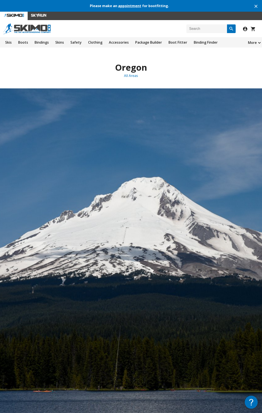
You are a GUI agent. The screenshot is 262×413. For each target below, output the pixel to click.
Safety (76, 42)
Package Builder (148, 42)
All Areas (131, 75)
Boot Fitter (177, 42)
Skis (8, 42)
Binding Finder (206, 42)
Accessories (119, 42)
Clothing (95, 42)
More (252, 42)
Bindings (42, 42)
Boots (23, 42)
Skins (59, 42)
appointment (129, 5)
